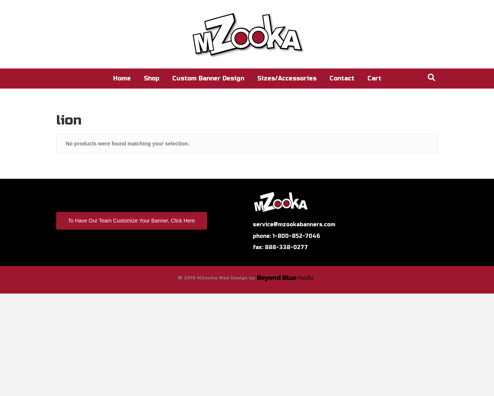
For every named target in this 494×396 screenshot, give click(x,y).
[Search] (431, 77)
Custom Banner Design (208, 78)
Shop (151, 78)
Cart (374, 78)
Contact (342, 78)
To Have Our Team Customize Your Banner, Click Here (131, 221)
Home (122, 78)
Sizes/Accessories (286, 78)
